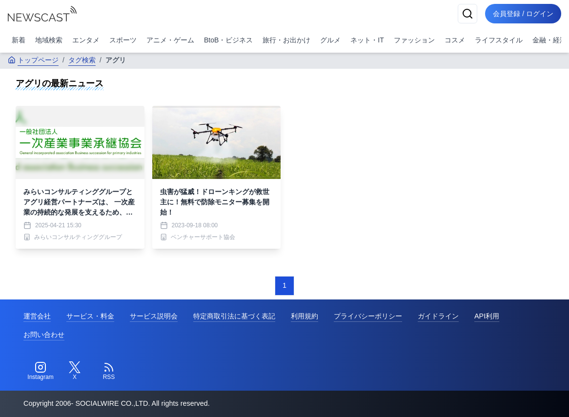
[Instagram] (40, 371)
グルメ (330, 40)
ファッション (414, 40)
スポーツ (123, 40)
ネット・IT (367, 40)
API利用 (486, 316)
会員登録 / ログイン (523, 14)
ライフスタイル (499, 40)
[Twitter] (75, 371)
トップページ (33, 60)
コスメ (455, 40)
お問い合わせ (43, 334)
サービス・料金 (90, 316)
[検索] (467, 13)
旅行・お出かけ (286, 40)
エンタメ (86, 40)
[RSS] (109, 371)
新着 (18, 40)
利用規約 (304, 316)
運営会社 (37, 316)
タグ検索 (82, 60)
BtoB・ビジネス (228, 40)
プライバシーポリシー (368, 316)
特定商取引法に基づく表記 (234, 316)
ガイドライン (438, 316)
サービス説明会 (154, 316)
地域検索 (48, 40)
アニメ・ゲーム (170, 40)
